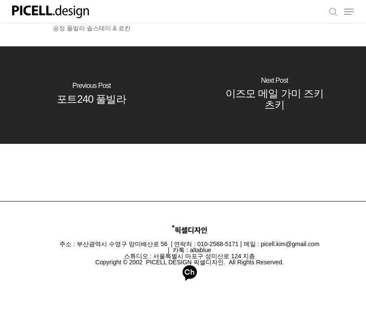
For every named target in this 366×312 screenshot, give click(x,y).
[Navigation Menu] (349, 11)
